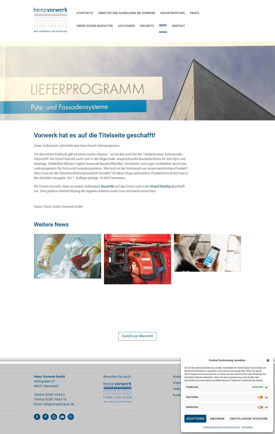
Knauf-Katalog (160, 186)
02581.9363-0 (55, 394)
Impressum (247, 427)
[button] (268, 360)
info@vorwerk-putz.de (58, 404)
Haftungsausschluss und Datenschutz (221, 427)
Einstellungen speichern (249, 418)
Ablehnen (217, 418)
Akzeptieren (195, 418)
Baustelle (107, 186)
